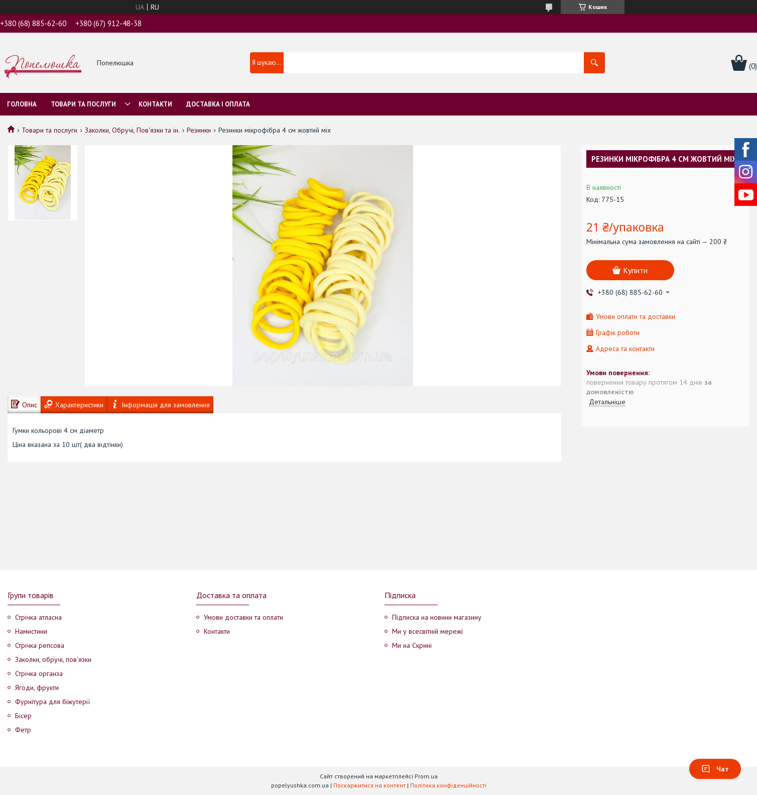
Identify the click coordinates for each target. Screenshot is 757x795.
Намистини (31, 631)
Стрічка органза (39, 673)
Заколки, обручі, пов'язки (53, 659)
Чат (715, 768)
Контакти (155, 104)
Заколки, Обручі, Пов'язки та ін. (132, 130)
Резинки (199, 130)
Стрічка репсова (39, 645)
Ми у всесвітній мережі (427, 631)
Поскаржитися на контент (369, 785)
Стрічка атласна (38, 617)
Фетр (23, 729)
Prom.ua (426, 776)
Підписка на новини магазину (436, 617)
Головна (22, 104)
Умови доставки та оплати (243, 617)
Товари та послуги (83, 104)
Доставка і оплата (218, 104)
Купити (635, 270)
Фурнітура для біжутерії (52, 701)
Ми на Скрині (412, 645)
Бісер (23, 715)
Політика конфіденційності (448, 785)
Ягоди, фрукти (37, 687)
